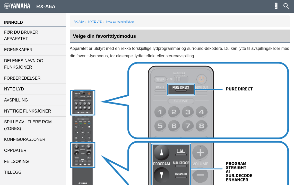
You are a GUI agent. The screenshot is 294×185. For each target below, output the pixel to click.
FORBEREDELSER (22, 78)
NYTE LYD (14, 89)
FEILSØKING (16, 161)
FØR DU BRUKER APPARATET (21, 35)
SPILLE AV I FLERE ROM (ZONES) (28, 125)
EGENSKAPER (18, 50)
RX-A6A (79, 21)
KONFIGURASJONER (24, 139)
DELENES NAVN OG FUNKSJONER (23, 64)
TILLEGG (13, 172)
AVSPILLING (16, 100)
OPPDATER (15, 150)
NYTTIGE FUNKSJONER (27, 111)
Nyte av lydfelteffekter (120, 21)
